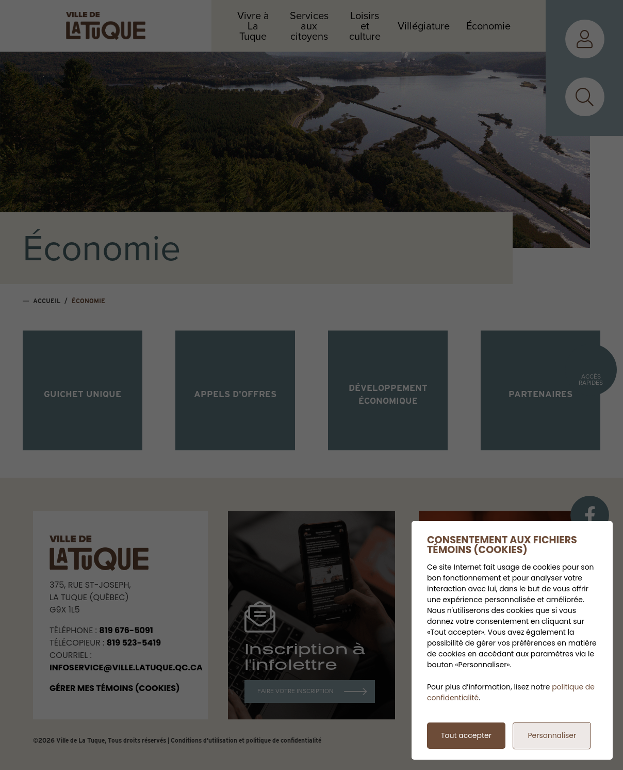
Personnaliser (552, 735)
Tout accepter (466, 735)
